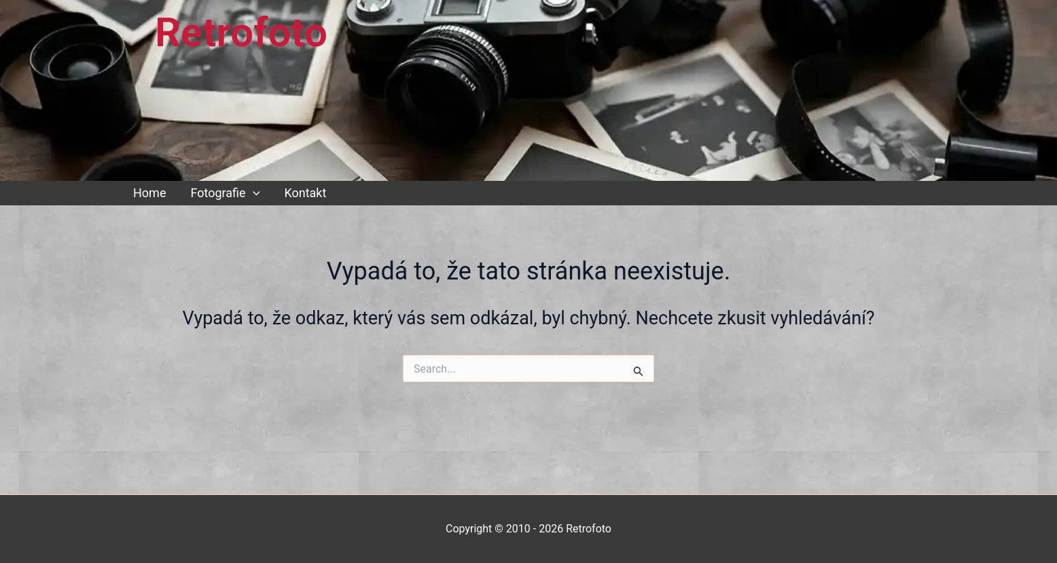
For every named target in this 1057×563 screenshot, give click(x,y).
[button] (253, 193)
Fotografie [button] (224, 193)
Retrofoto (241, 32)
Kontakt (305, 193)
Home (149, 193)
